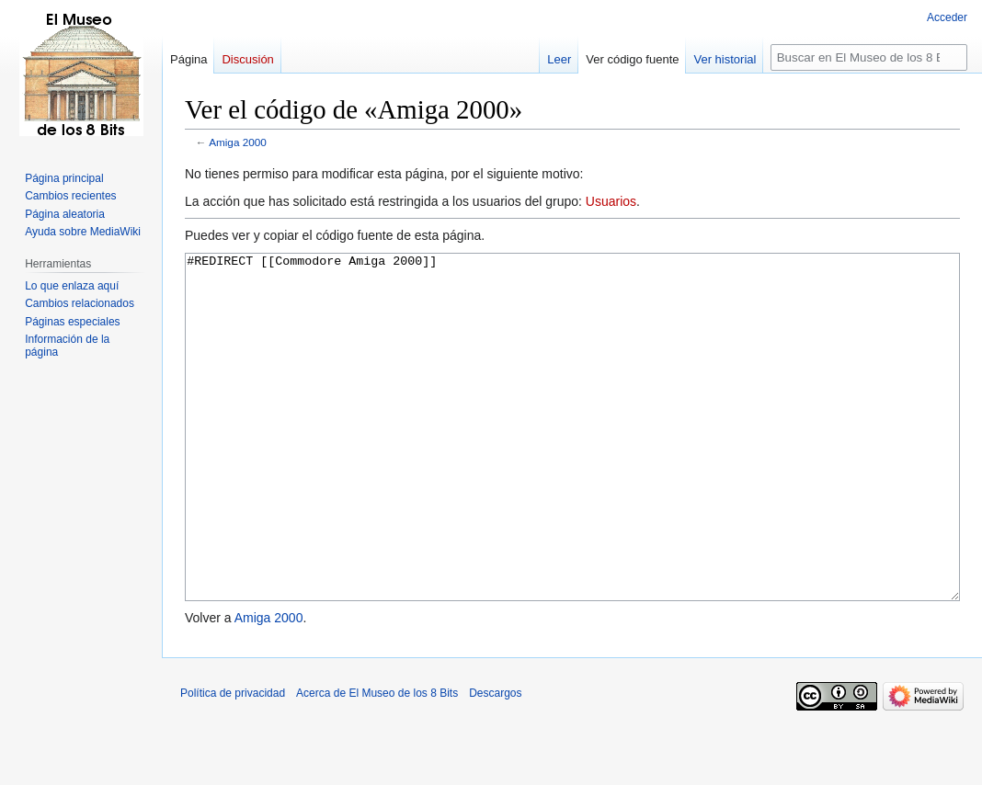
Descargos (495, 762)
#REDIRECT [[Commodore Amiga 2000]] (572, 462)
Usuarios (611, 201)
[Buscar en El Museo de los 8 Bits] (869, 57)
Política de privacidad (232, 762)
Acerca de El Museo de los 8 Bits (377, 762)
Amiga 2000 (238, 142)
